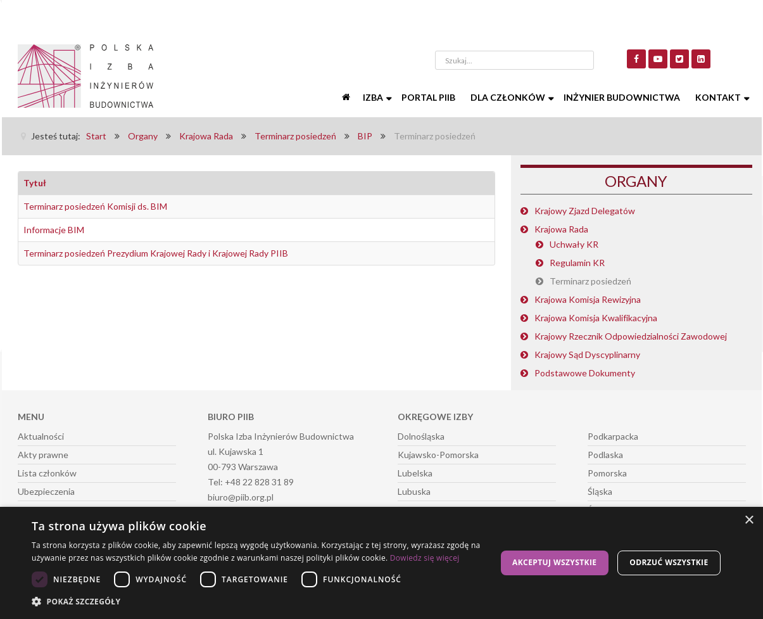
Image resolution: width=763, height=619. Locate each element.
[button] (257, 601)
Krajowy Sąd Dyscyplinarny (587, 354)
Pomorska (607, 473)
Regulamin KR (577, 262)
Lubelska (415, 473)
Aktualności (41, 436)
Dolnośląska (421, 436)
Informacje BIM (53, 229)
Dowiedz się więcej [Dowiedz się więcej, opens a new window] (425, 557)
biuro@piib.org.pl (241, 497)
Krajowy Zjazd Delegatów (584, 210)
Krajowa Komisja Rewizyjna (587, 299)
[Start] (347, 98)
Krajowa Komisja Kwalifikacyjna (595, 317)
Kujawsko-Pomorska (438, 454)
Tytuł (34, 182)
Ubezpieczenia (46, 491)
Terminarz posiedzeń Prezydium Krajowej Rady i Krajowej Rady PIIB (155, 253)
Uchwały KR (574, 244)
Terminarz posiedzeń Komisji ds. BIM (95, 206)
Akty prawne (43, 454)
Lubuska (414, 491)
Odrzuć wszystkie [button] (668, 562)
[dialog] (381, 563)
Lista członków (47, 473)
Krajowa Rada (561, 229)
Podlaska (605, 454)
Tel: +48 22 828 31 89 (251, 481)
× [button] (749, 520)
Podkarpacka (613, 436)
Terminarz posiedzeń (590, 281)
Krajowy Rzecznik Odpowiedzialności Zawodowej (630, 336)
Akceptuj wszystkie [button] (554, 562)
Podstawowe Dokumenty (584, 372)
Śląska (600, 491)
